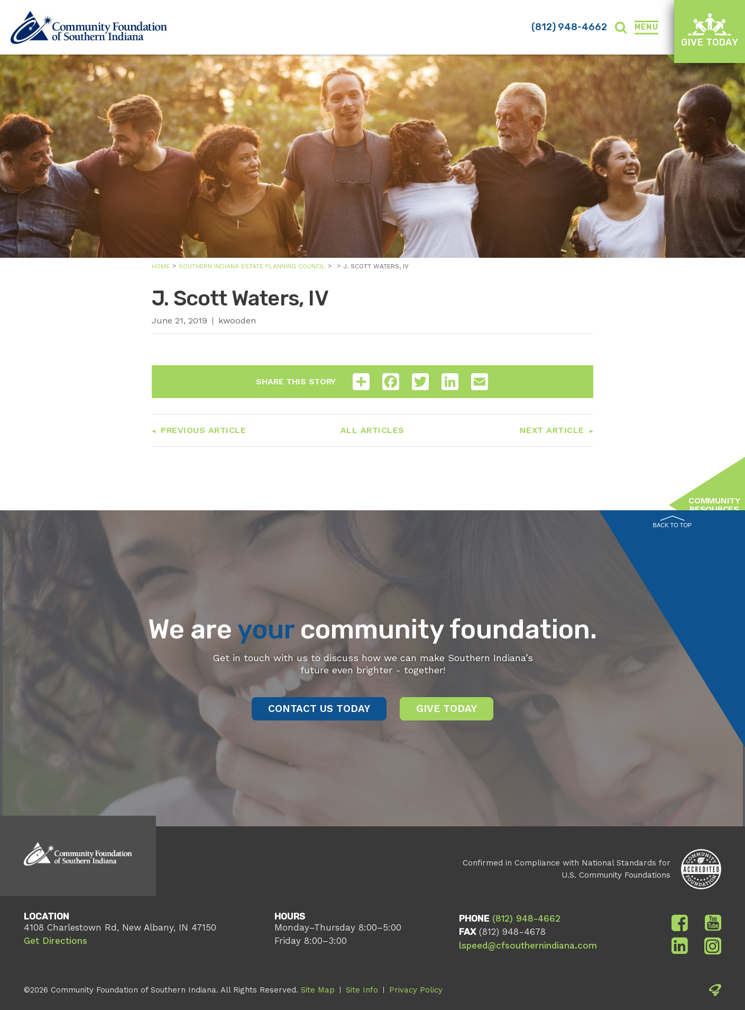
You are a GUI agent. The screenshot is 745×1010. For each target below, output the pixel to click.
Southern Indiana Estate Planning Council (252, 266)
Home (161, 266)
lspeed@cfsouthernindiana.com (528, 945)
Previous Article (203, 430)
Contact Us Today (319, 708)
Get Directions (55, 940)
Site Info (362, 990)
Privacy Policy (416, 990)
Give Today (709, 30)
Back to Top (672, 522)
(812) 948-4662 (569, 27)
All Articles (372, 430)
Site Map (318, 990)
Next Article (552, 430)
